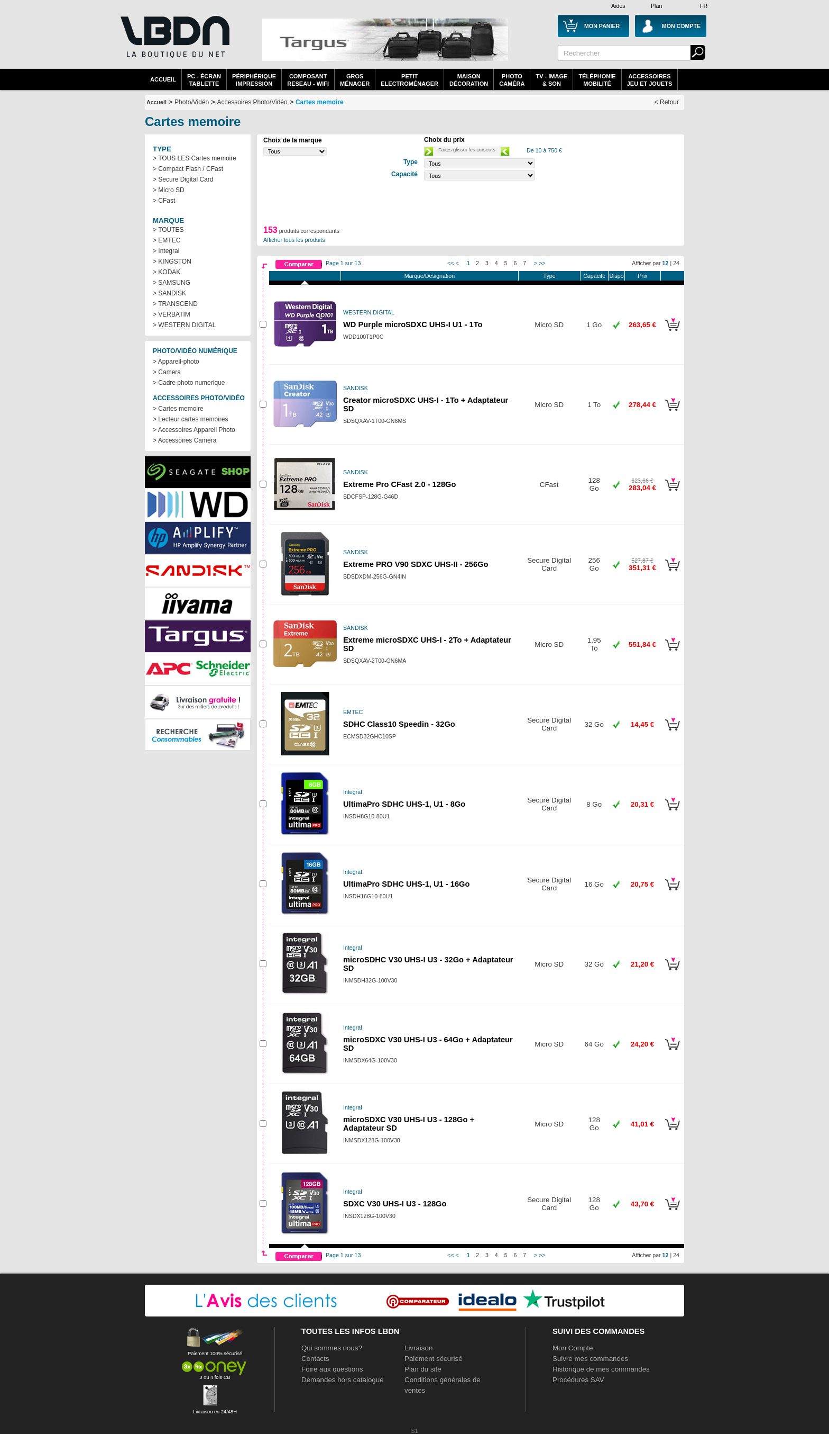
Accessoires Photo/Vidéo (252, 102)
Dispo (616, 276)
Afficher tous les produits (294, 240)
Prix (642, 276)
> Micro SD (169, 190)
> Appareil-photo (176, 361)
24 (676, 263)
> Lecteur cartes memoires (190, 419)
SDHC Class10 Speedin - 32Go (399, 724)
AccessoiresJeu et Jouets (650, 80)
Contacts (315, 1359)
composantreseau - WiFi (308, 80)
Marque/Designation (429, 276)
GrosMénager (355, 80)
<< (450, 263)
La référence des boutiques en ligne (173, 43)
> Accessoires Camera (184, 440)
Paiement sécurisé (433, 1359)
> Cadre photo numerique (189, 382)
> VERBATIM (171, 314)
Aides (618, 6)
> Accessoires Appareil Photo (194, 430)
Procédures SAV (578, 1380)
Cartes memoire (320, 102)
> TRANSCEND (175, 304)
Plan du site (422, 1369)
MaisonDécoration (468, 80)
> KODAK (166, 272)
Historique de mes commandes (601, 1369)
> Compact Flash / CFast (188, 169)
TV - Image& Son (551, 80)
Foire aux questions (332, 1369)
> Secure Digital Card (183, 179)
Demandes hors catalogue (342, 1380)
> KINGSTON (172, 261)
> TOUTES (168, 229)
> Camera (167, 372)
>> (542, 263)
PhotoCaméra (511, 80)
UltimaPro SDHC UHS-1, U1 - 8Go (404, 804)
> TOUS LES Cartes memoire (194, 158)
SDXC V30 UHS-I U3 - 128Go (394, 1203)
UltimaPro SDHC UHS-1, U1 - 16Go (406, 884)
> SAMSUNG (171, 282)
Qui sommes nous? (331, 1348)
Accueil (163, 79)
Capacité (594, 276)
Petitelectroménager (409, 80)
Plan (656, 6)
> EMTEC (166, 240)
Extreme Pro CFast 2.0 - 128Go (399, 484)
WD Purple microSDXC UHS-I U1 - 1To (413, 324)
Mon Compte (572, 1348)
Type (550, 276)
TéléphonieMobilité (596, 80)
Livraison (418, 1348)
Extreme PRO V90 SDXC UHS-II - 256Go (416, 564)
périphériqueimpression (254, 80)
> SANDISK (169, 293)
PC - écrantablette (204, 80)
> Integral (166, 251)
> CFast (164, 200)
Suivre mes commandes (590, 1359)
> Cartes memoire (178, 408)
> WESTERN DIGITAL (184, 325)
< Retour (667, 102)
